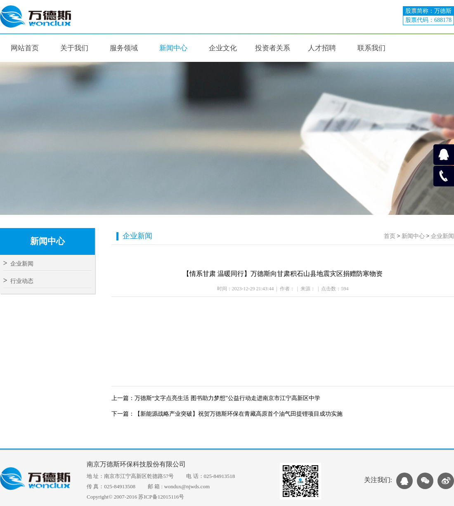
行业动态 (18, 281)
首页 (389, 236)
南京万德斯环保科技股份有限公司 (136, 464)
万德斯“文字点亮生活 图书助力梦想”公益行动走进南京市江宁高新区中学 (227, 398)
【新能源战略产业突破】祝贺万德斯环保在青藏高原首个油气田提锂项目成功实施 (239, 414)
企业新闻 (18, 264)
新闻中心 (413, 236)
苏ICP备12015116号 (161, 497)
